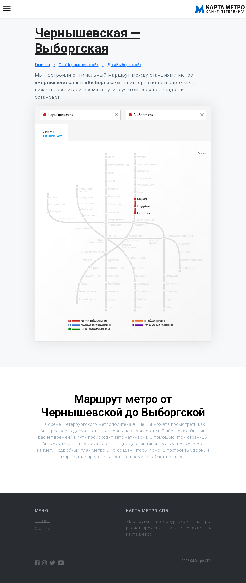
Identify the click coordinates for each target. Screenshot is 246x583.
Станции (42, 529)
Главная (42, 64)
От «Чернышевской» (79, 64)
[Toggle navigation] (7, 9)
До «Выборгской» (124, 64)
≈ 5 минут (51, 133)
